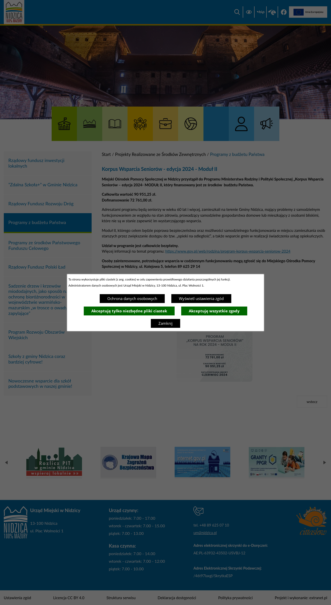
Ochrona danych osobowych (132, 298)
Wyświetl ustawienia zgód (201, 298)
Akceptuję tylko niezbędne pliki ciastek (129, 310)
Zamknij (165, 323)
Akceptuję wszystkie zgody (214, 310)
